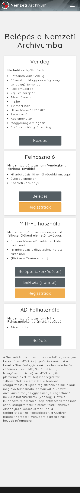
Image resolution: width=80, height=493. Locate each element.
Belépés (40, 196)
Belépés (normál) (40, 282)
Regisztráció (40, 207)
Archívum (24, 5)
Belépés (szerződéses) (40, 271)
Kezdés (40, 140)
